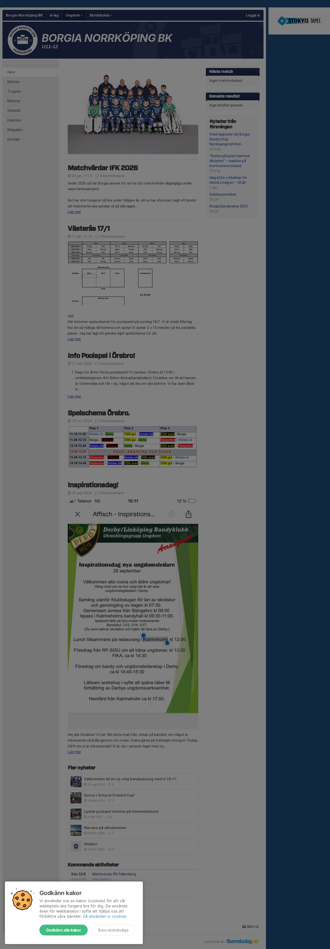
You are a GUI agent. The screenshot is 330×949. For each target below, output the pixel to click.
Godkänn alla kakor (63, 930)
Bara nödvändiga (113, 930)
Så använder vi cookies (104, 916)
